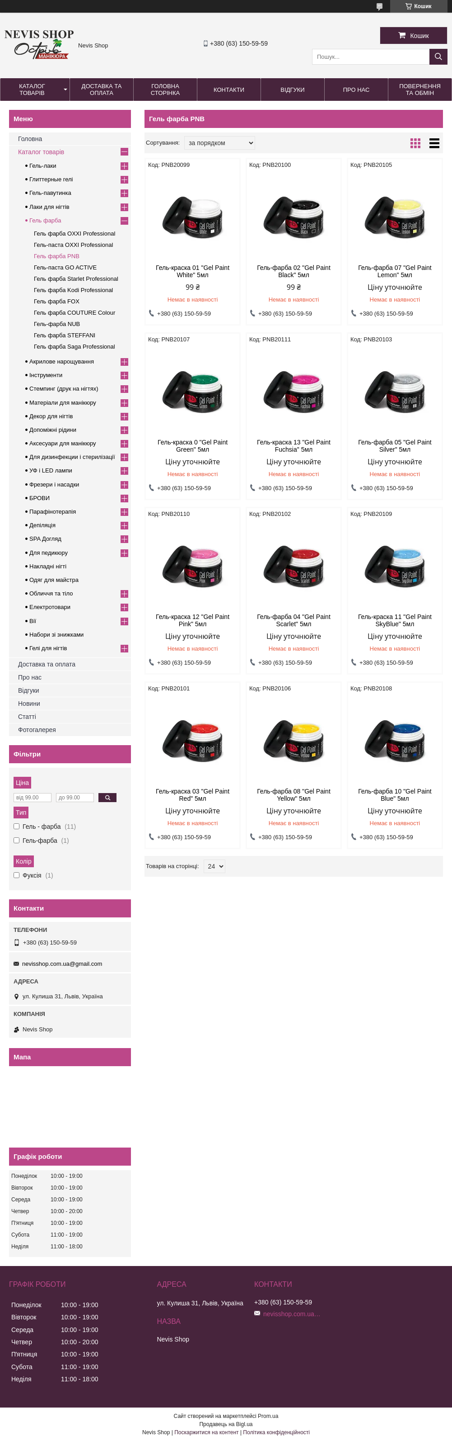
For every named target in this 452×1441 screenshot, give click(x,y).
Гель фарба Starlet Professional (76, 278)
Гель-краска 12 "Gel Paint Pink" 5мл (192, 620)
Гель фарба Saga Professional (74, 346)
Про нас (356, 89)
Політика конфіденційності (276, 1432)
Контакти (229, 89)
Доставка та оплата (102, 89)
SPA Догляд (45, 538)
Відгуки (292, 89)
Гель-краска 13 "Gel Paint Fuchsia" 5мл (294, 446)
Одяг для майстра (54, 579)
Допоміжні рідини (52, 429)
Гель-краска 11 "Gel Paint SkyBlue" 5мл (395, 620)
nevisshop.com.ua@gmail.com (62, 963)
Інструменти (45, 375)
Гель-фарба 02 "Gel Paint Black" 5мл (294, 271)
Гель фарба (45, 220)
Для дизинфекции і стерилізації (72, 457)
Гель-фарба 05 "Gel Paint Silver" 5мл (395, 446)
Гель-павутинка (50, 192)
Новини (29, 703)
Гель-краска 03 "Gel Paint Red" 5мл (192, 795)
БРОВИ (39, 498)
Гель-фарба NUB (57, 324)
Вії (32, 621)
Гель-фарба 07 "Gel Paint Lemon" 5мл (395, 271)
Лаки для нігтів (49, 206)
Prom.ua (268, 1416)
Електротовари (49, 607)
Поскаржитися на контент (206, 1432)
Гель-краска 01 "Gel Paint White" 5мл (192, 271)
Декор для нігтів (51, 416)
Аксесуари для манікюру (62, 443)
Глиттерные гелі (51, 179)
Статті (27, 716)
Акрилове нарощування (61, 361)
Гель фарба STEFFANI (64, 335)
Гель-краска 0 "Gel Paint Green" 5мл (193, 446)
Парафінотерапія (52, 511)
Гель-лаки (42, 165)
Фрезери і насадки (54, 484)
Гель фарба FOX (56, 301)
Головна (30, 138)
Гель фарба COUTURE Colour (74, 312)
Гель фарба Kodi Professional (73, 290)
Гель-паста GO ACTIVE (65, 267)
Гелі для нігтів (48, 648)
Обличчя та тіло (51, 593)
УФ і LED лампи (50, 470)
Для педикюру (48, 552)
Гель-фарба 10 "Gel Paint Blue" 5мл (395, 795)
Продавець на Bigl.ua (225, 1424)
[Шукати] (438, 57)
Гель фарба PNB (56, 256)
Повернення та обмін (420, 89)
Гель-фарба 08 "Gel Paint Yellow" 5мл (294, 795)
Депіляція (42, 525)
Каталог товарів (32, 89)
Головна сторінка (165, 89)
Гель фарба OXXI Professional (74, 233)
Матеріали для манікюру (62, 402)
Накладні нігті (47, 566)
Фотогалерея (37, 729)
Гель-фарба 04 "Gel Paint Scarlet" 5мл (294, 620)
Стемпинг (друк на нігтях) (63, 388)
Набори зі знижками (56, 634)
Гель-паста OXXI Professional (73, 244)
